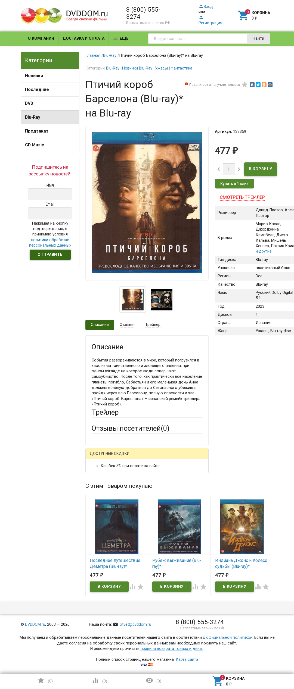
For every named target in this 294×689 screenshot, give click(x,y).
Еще (121, 38)
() (45, 680)
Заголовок (102, 530)
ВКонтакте (159, 458)
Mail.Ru (126, 458)
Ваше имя (101, 485)
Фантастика (181, 68)
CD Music (34, 144)
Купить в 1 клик (234, 183)
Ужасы (161, 68)
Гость (98, 457)
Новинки (34, 75)
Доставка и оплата (83, 38)
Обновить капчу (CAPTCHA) (160, 641)
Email (96, 505)
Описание (100, 324)
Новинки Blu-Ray (137, 68)
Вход (206, 6)
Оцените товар (105, 551)
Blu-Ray (32, 117)
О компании (41, 38)
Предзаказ (36, 131)
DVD (29, 103)
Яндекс (108, 466)
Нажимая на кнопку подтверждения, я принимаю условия (50, 234)
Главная (92, 55)
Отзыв (97, 560)
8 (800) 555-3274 (143, 13)
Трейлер (152, 324)
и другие (264, 251)
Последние (37, 89)
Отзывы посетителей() (130, 428)
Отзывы (127, 324)
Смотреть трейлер (242, 197)
